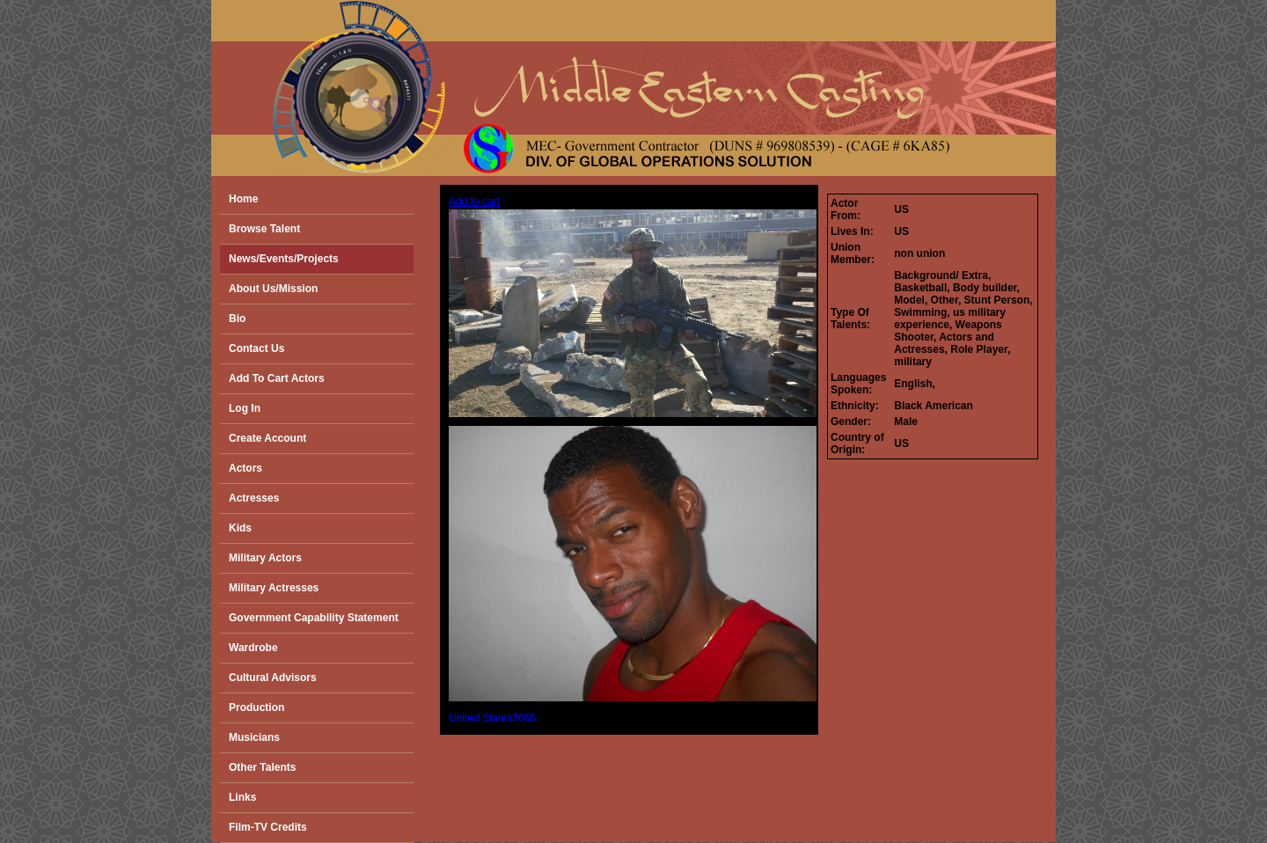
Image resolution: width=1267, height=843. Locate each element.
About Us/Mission (273, 288)
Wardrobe (253, 647)
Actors (245, 468)
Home (243, 199)
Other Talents (262, 767)
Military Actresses (274, 588)
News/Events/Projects (284, 259)
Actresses (254, 498)
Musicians (254, 737)
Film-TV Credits (268, 827)
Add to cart (474, 201)
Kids (240, 528)
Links (242, 797)
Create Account (267, 438)
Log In (244, 408)
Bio (237, 318)
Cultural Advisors (273, 677)
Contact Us (256, 348)
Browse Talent (264, 229)
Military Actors (265, 558)
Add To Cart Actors (277, 378)
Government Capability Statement (314, 618)
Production (256, 707)
